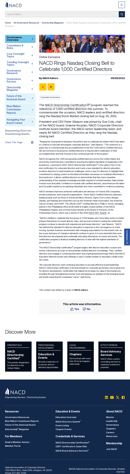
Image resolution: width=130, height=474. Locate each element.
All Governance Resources (26, 22)
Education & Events (46, 356)
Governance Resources (17, 417)
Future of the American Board (20, 425)
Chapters (75, 354)
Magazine (17, 429)
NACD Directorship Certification (65, 105)
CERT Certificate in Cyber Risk (71, 446)
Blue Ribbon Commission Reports (14, 109)
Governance (112, 425)
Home (8, 22)
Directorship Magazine (53, 22)
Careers (110, 432)
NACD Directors (68, 421)
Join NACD (111, 449)
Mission (110, 417)
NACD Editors (50, 78)
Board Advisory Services (111, 353)
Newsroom (111, 436)
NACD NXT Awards (98, 213)
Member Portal (12, 446)
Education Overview (66, 417)
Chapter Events (64, 429)
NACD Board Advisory (72, 450)
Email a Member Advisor (17, 442)
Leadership (111, 421)
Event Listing (62, 425)
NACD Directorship (15, 355)
